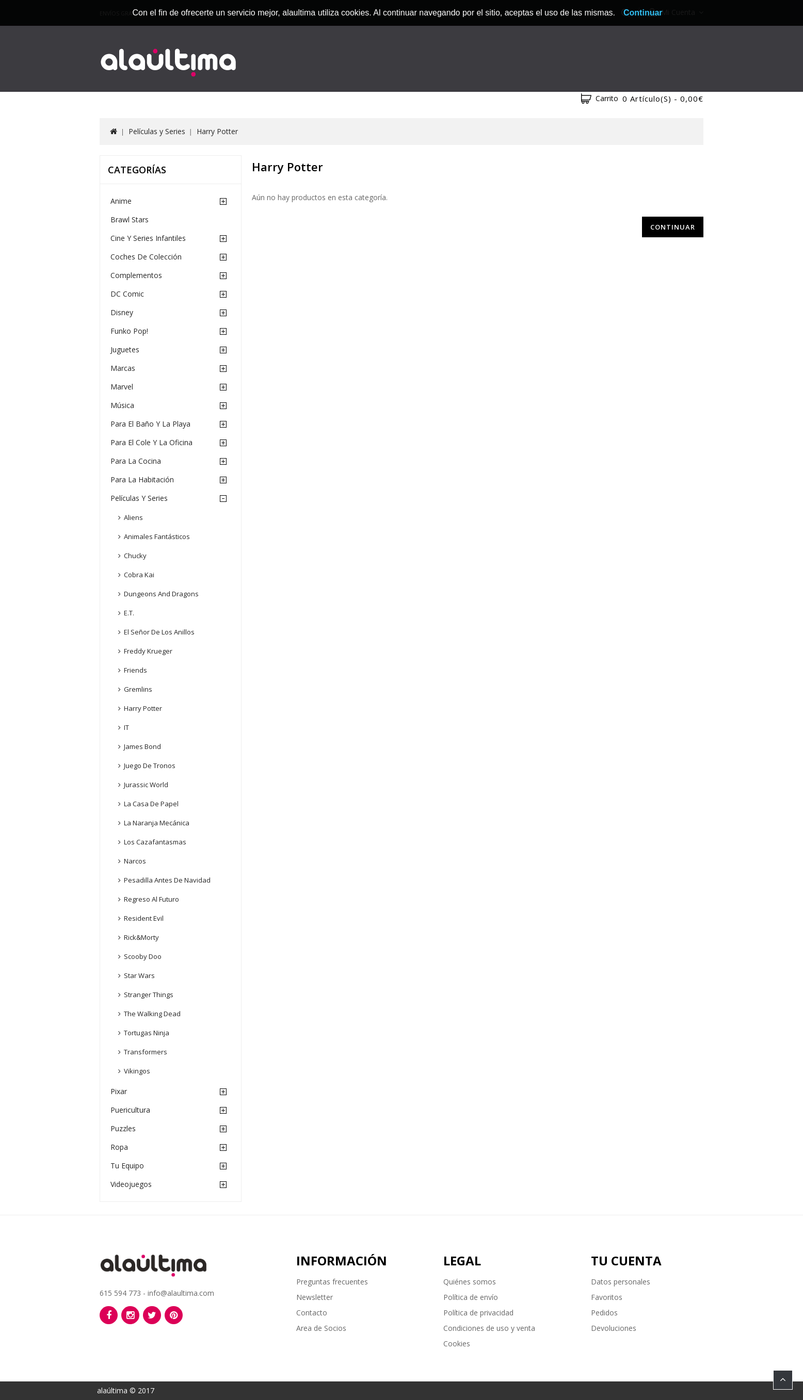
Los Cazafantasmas (155, 841)
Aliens (133, 517)
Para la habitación (142, 479)
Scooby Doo (143, 956)
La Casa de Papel (151, 803)
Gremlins (138, 689)
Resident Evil (144, 918)
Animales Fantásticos (157, 536)
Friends (135, 670)
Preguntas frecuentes (332, 1282)
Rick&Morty (141, 937)
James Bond (142, 746)
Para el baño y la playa (150, 424)
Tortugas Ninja (146, 1032)
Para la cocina (135, 461)
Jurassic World (146, 784)
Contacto (311, 1312)
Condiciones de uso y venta (489, 1328)
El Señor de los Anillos (159, 632)
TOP (783, 1380)
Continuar (672, 227)
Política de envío (470, 1297)
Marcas (122, 368)
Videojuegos (131, 1184)
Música (122, 405)
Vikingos (137, 1071)
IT (126, 727)
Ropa (119, 1147)
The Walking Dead (152, 1013)
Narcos (135, 861)
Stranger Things (148, 994)
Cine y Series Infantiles (148, 238)
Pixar (118, 1091)
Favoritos (606, 1297)
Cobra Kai (139, 574)
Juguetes (124, 349)
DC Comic (127, 294)
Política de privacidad (478, 1312)
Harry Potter (217, 131)
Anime (121, 201)
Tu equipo (127, 1165)
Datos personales (620, 1282)
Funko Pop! (129, 331)
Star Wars (139, 975)
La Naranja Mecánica (156, 822)
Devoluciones (613, 1328)
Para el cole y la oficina (151, 442)
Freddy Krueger (148, 651)
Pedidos (604, 1312)
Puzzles (123, 1128)
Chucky (135, 555)
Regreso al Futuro (151, 899)
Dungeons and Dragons (161, 593)
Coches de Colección (146, 257)
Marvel (121, 387)
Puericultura (130, 1110)
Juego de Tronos (149, 765)
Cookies (456, 1343)
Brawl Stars (129, 219)
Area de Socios (321, 1328)
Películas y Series (157, 131)
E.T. (129, 612)
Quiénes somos (469, 1282)
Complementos (136, 275)
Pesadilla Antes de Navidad (167, 880)
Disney (121, 312)
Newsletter (314, 1297)
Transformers (145, 1051)
